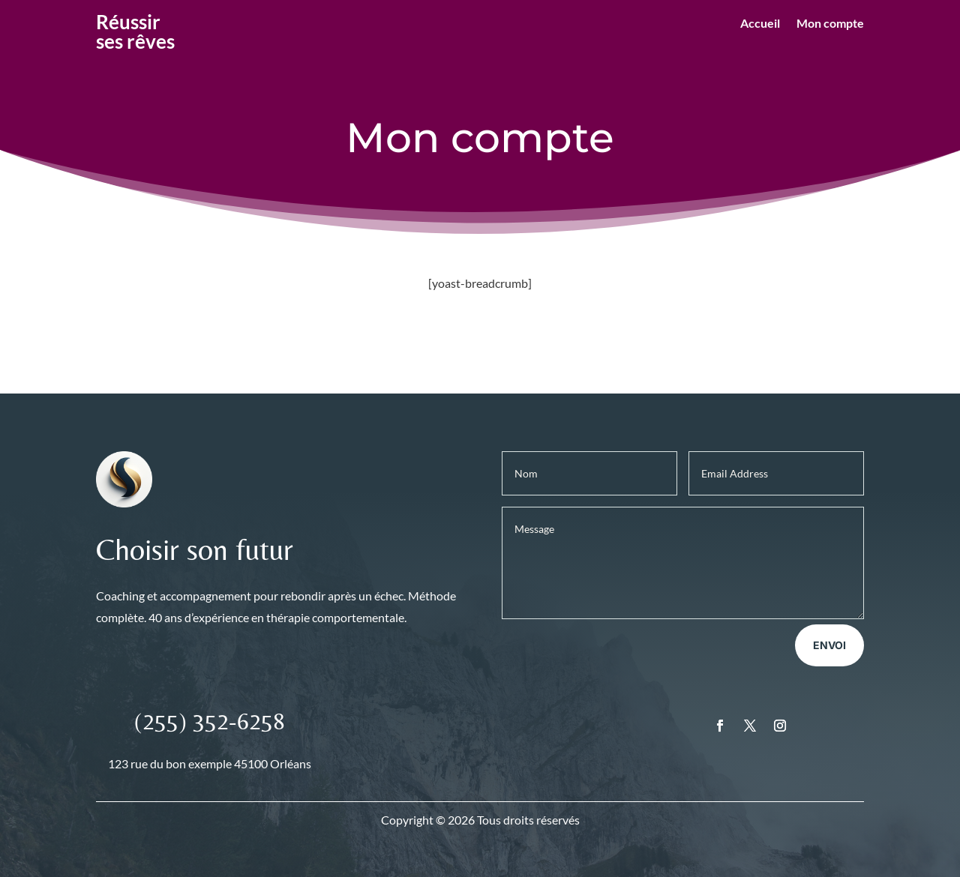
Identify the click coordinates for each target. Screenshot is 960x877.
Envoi (829, 645)
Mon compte (830, 24)
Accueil (760, 24)
